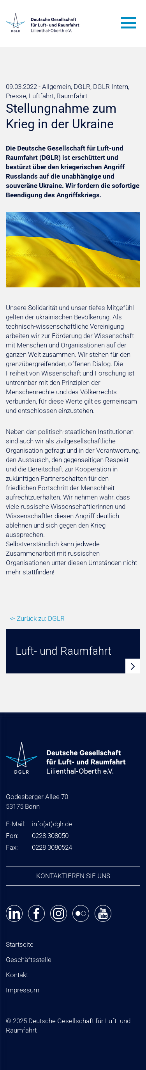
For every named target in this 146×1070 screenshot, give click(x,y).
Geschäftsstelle (28, 960)
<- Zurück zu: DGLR (37, 618)
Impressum (22, 990)
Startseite (19, 944)
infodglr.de (52, 824)
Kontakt (17, 975)
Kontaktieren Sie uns (73, 876)
